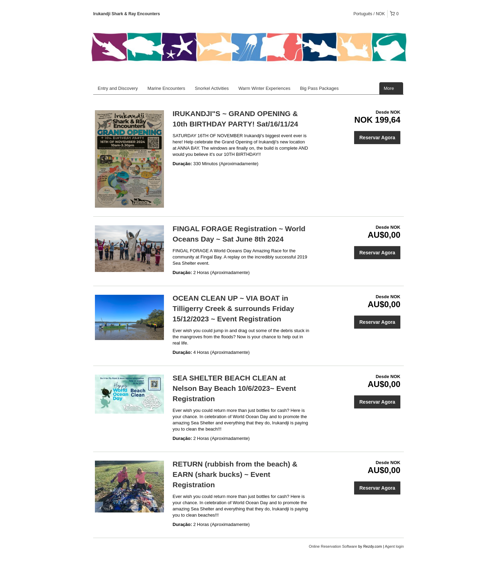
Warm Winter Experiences (264, 88)
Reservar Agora (377, 137)
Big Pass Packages (319, 88)
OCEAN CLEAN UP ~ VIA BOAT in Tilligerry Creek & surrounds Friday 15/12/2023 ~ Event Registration (233, 308)
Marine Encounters (166, 88)
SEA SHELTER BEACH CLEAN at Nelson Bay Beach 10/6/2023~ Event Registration (234, 388)
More (391, 88)
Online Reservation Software (333, 546)
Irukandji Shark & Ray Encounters (126, 13)
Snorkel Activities (211, 88)
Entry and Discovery (118, 88)
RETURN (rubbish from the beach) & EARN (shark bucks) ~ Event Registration (235, 474)
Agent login (394, 546)
